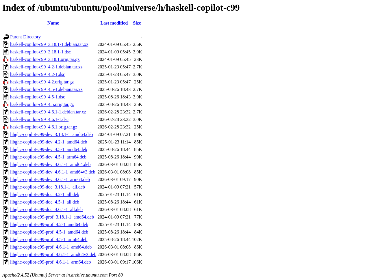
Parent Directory (25, 36)
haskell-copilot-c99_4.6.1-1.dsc (39, 119)
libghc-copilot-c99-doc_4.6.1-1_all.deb (46, 209)
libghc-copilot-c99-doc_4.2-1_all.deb (44, 194)
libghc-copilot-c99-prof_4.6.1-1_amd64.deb (51, 246)
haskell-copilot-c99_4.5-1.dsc (37, 96)
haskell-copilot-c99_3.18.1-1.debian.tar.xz (49, 44)
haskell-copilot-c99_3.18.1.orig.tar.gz (44, 59)
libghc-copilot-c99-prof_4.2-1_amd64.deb (49, 224)
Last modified (114, 22)
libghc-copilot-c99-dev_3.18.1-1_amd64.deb (51, 134)
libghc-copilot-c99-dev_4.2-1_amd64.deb (48, 141)
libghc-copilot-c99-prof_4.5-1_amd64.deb (49, 231)
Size (137, 22)
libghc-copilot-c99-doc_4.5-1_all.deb (44, 201)
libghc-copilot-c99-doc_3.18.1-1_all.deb (47, 186)
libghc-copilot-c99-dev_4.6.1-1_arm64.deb (50, 179)
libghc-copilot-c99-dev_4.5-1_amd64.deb (48, 149)
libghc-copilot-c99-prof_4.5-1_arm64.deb (48, 239)
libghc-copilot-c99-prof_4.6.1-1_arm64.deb (50, 262)
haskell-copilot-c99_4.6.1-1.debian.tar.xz (48, 111)
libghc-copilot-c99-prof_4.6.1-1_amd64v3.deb (53, 254)
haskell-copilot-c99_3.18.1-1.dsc (40, 51)
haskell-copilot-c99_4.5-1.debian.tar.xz (46, 89)
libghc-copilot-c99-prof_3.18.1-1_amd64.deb (52, 216)
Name (53, 22)
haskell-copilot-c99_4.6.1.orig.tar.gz (43, 126)
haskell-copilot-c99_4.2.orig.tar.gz (42, 81)
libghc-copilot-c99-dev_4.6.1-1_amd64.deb (50, 164)
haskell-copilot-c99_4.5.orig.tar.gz (42, 104)
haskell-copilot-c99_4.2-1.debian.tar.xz (46, 66)
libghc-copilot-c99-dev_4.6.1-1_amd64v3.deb (52, 171)
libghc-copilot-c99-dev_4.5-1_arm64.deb (48, 156)
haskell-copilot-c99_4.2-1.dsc (37, 74)
